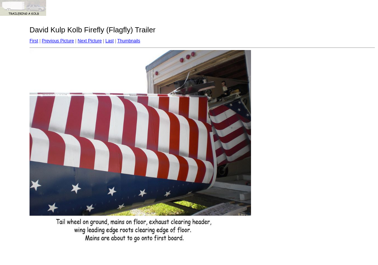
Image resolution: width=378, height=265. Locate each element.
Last (109, 40)
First (34, 40)
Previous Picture (58, 40)
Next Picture (90, 40)
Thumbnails (128, 40)
